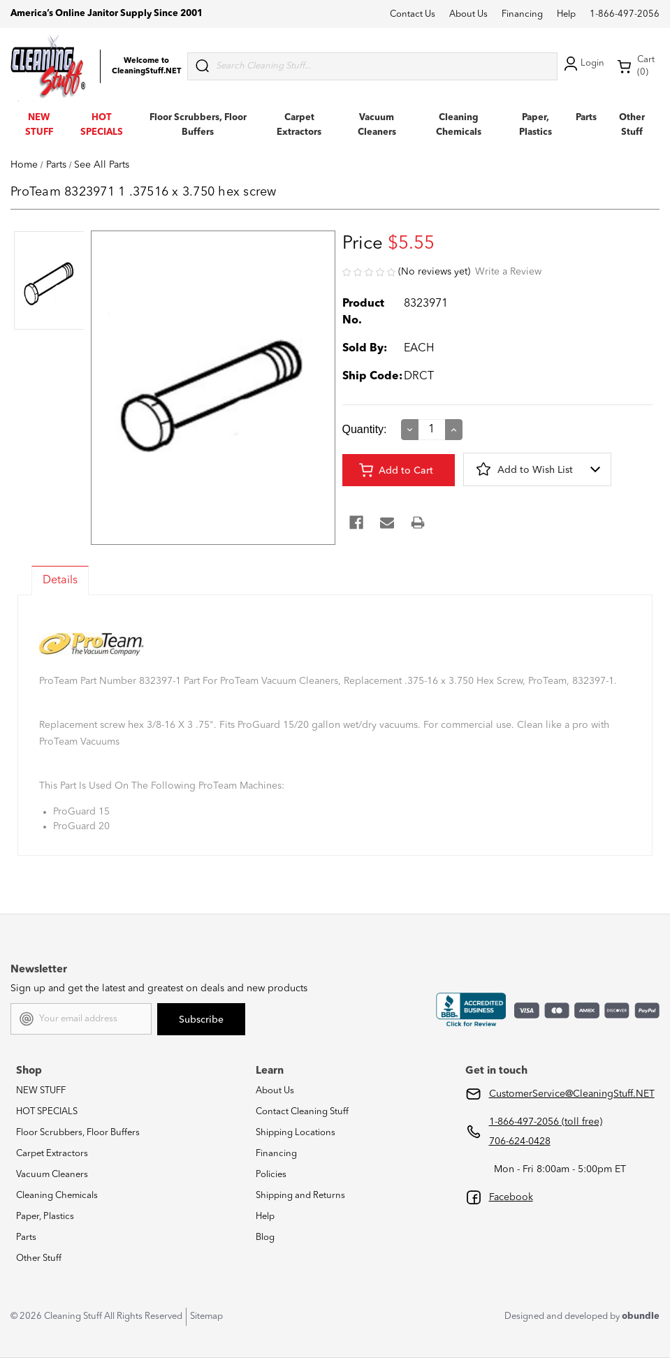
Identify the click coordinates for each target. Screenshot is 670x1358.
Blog (265, 1237)
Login (582, 63)
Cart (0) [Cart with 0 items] (636, 66)
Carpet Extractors (52, 1153)
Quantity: (364, 429)
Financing (522, 14)
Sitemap (206, 1316)
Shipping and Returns (300, 1195)
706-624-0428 (520, 1141)
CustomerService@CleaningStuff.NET (572, 1094)
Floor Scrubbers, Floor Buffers (78, 1132)
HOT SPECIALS (47, 1111)
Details (60, 580)
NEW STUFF (41, 1090)
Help (566, 14)
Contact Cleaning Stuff (302, 1111)
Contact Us (412, 14)
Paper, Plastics (45, 1216)
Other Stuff (38, 1258)
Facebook (511, 1197)
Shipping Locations (295, 1132)
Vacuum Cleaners (52, 1174)
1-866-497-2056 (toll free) (545, 1122)
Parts (586, 117)
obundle (641, 1316)
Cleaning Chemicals (57, 1195)
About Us (468, 14)
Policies (271, 1174)
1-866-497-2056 (625, 14)
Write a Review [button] (508, 272)
